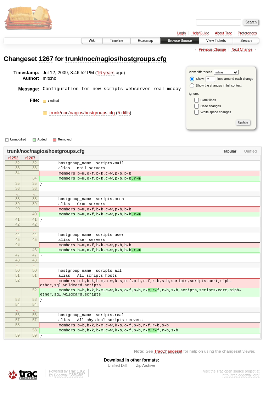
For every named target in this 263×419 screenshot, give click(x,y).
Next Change (241, 49)
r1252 (13, 158)
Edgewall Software (68, 409)
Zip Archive (145, 399)
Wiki (92, 41)
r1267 (30, 158)
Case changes (211, 106)
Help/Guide (200, 33)
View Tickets (216, 41)
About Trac (223, 33)
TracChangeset (168, 385)
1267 (46, 58)
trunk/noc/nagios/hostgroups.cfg (116, 58)
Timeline (116, 41)
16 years (105, 72)
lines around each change (229, 79)
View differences (200, 72)
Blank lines (208, 100)
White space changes (216, 112)
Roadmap (145, 41)
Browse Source (180, 41)
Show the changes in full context (216, 85)
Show (197, 79)
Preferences (247, 33)
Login (181, 33)
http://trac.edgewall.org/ (241, 409)
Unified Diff (117, 399)
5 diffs (124, 112)
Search (246, 41)
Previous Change (212, 49)
